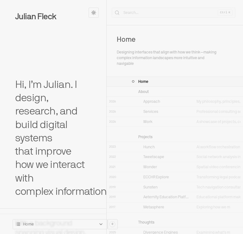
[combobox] (60, 224)
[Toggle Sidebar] (106, 117)
